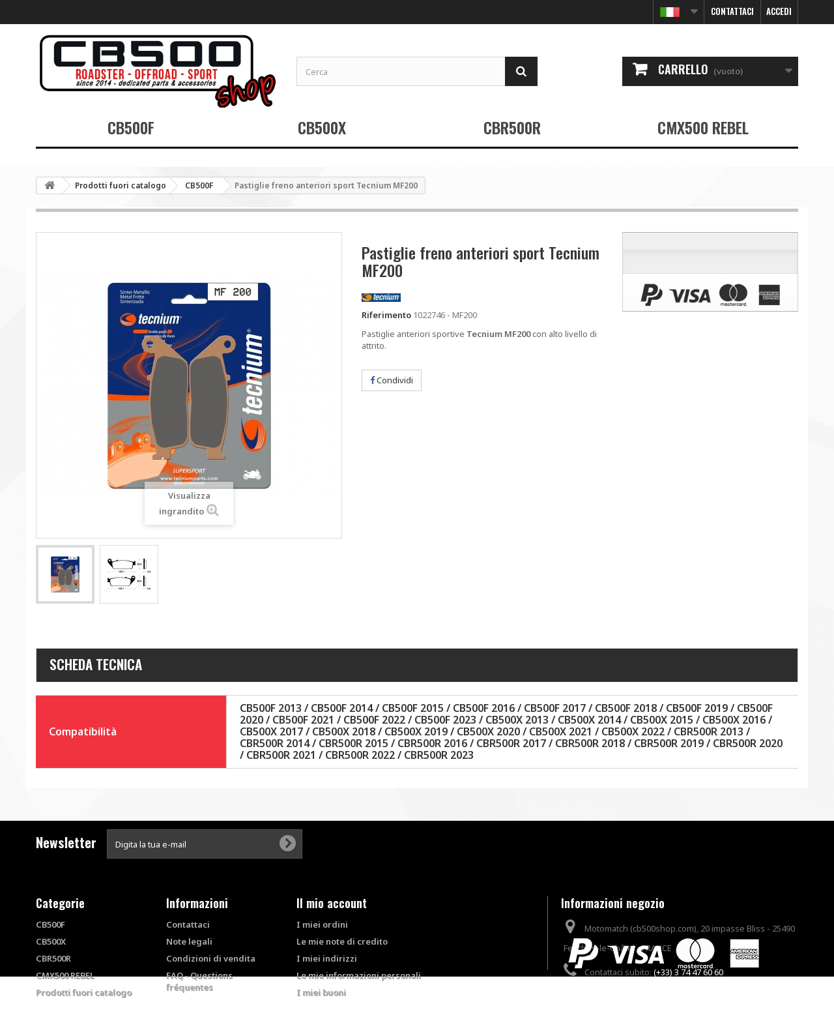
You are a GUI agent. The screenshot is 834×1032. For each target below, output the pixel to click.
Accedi (779, 11)
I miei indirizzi (326, 958)
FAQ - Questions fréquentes (199, 981)
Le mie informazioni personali (358, 975)
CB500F (131, 127)
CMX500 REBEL (703, 127)
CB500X (322, 127)
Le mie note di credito (342, 941)
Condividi (391, 380)
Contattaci (732, 11)
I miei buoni (321, 992)
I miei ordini (322, 924)
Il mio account (331, 902)
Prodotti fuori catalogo (84, 992)
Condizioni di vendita (210, 958)
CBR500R (512, 127)
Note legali (189, 941)
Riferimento (386, 315)
